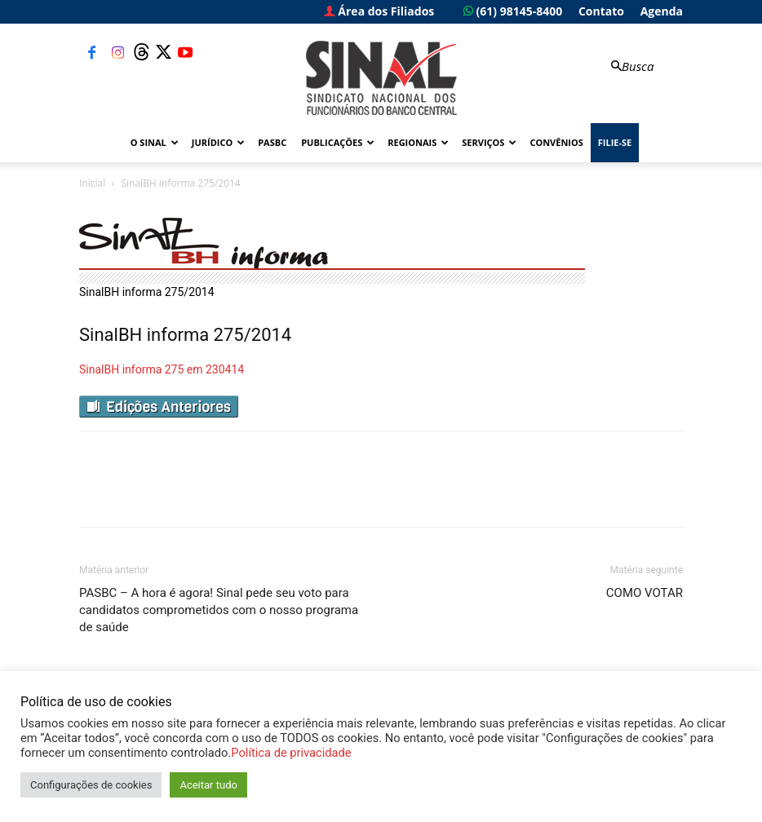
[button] (630, 66)
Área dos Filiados (379, 11)
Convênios (556, 142)
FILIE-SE (614, 142)
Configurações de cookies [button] (91, 785)
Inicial (92, 183)
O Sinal (155, 142)
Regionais (418, 142)
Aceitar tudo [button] (208, 785)
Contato (601, 11)
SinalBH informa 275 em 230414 (161, 369)
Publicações (337, 142)
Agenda (661, 11)
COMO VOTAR (644, 593)
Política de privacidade (291, 752)
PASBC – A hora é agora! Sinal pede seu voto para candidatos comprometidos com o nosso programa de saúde (218, 610)
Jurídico (218, 142)
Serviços (489, 142)
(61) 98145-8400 (512, 11)
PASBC (272, 142)
